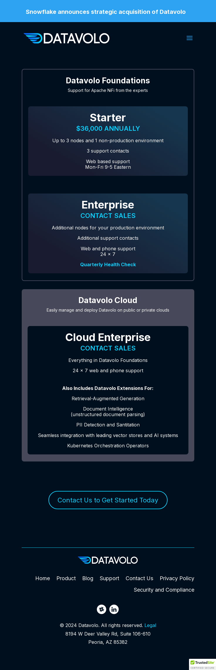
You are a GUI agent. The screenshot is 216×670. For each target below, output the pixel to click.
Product (66, 578)
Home (42, 578)
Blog (87, 578)
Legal (150, 625)
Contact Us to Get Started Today (108, 500)
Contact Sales (108, 215)
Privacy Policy (177, 578)
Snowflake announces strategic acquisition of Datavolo (106, 12)
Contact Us (139, 578)
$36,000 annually (108, 128)
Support (109, 578)
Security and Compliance (164, 590)
